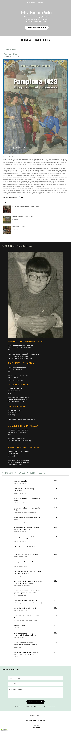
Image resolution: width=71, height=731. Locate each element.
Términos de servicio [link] (48, 706)
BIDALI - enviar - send (35, 702)
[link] (35, 2)
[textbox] (35, 678)
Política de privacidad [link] (38, 706)
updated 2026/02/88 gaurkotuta (37, 27)
